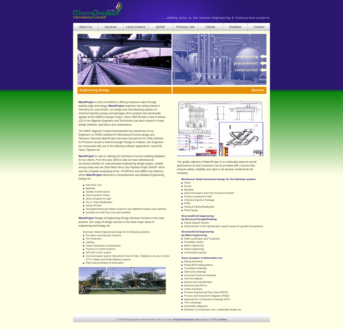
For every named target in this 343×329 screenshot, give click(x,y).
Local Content (135, 27)
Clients (210, 27)
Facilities (235, 27)
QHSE (160, 27)
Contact (259, 27)
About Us (85, 27)
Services (111, 27)
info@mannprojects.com (186, 319)
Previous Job (185, 27)
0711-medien (219, 319)
